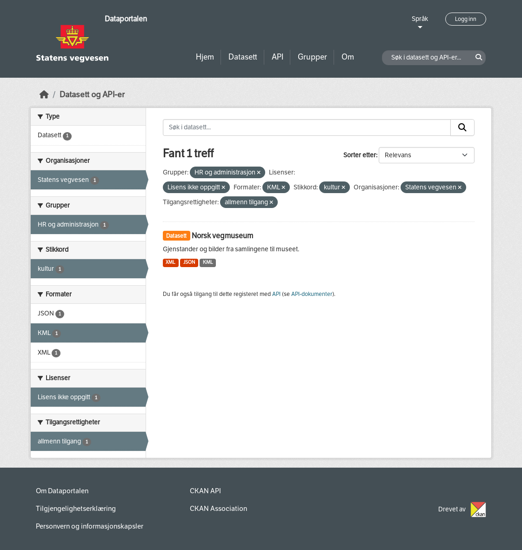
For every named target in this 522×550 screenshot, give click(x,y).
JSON (189, 262)
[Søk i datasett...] (307, 127)
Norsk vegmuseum (222, 235)
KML (208, 262)
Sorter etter (359, 155)
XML (170, 262)
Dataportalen (126, 18)
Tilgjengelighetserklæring (76, 508)
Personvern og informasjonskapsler (89, 526)
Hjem (205, 57)
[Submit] (462, 127)
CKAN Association (218, 508)
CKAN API (205, 491)
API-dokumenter (311, 294)
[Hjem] (44, 95)
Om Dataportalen (62, 491)
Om (347, 57)
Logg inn (465, 19)
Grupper (312, 57)
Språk (420, 19)
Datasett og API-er (92, 95)
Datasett (242, 57)
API (277, 57)
